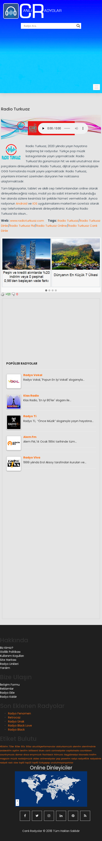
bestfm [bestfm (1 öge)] (24, 750)
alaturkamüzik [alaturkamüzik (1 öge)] (64, 746)
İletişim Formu (10, 685)
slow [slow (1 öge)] (15, 762)
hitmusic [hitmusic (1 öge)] (58, 754)
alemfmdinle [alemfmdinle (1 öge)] (89, 746)
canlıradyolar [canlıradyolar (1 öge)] (58, 750)
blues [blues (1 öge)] (42, 750)
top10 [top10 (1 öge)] (21, 762)
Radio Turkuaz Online (51, 226)
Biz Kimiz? (6, 648)
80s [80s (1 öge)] (23, 746)
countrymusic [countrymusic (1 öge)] (7, 754)
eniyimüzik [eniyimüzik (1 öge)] (36, 754)
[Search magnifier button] (78, 26)
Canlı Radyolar (32, 831)
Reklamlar (7, 689)
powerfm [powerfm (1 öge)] (65, 758)
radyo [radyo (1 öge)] (74, 758)
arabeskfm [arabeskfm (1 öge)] (6, 750)
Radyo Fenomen (19, 713)
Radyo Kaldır (8, 697)
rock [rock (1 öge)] (10, 762)
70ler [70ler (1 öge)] (11, 746)
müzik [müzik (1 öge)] (13, 758)
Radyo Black (16, 730)
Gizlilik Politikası (10, 652)
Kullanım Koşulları (12, 656)
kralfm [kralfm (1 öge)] (92, 754)
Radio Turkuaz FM (22, 226)
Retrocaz (14, 717)
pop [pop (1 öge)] (58, 758)
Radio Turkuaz (15, 109)
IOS (35, 203)
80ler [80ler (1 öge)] (17, 746)
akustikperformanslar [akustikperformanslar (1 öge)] (43, 746)
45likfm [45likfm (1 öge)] (4, 746)
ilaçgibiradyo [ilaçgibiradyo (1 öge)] (71, 754)
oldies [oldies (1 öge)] (36, 758)
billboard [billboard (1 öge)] (33, 750)
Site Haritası (8, 660)
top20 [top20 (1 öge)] (28, 762)
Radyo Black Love (20, 726)
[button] (46, 290)
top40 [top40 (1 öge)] (35, 762)
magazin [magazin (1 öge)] (5, 758)
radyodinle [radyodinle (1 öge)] (95, 758)
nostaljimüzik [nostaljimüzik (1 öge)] (25, 758)
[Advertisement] (52, 61)
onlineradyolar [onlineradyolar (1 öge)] (47, 758)
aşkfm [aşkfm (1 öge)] (15, 750)
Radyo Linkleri (9, 664)
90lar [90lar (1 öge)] (29, 746)
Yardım (5, 668)
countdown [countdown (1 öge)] (86, 750)
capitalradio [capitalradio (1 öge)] (72, 750)
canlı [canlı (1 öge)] (48, 750)
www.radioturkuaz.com (27, 220)
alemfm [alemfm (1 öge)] (77, 746)
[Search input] (49, 26)
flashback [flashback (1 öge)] (47, 754)
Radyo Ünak (16, 721)
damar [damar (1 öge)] (19, 754)
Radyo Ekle (7, 693)
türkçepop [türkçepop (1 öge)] (44, 762)
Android (21, 203)
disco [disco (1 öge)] (26, 754)
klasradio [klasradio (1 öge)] (84, 754)
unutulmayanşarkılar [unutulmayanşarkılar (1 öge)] (62, 762)
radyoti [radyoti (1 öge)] (3, 762)
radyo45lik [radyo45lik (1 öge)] (83, 758)
